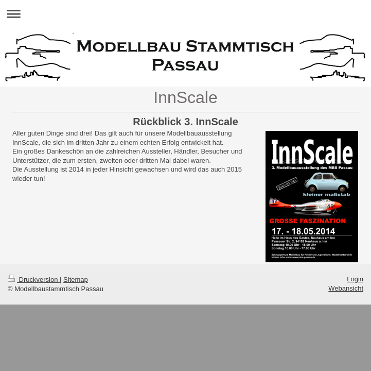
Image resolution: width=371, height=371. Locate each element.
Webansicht (345, 288)
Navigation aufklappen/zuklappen (185, 14)
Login (355, 279)
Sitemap (75, 279)
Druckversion (34, 279)
